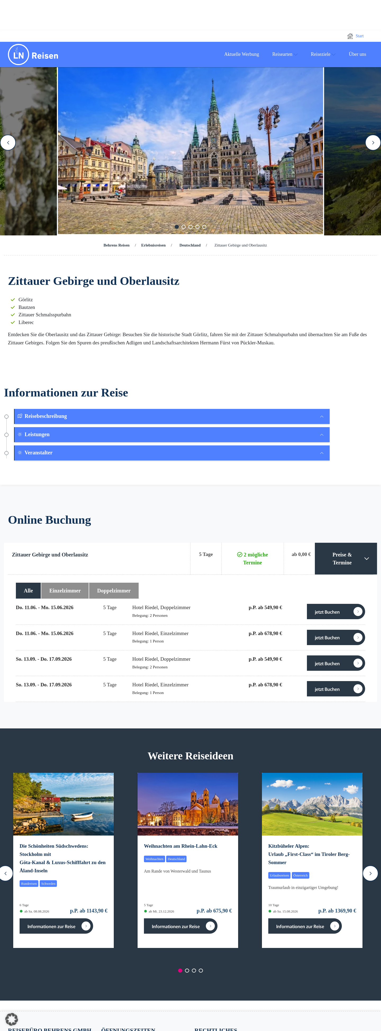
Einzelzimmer (65, 591)
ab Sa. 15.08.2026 (283, 911)
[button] (11, 1019)
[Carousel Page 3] (190, 227)
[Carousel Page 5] (204, 227)
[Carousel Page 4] (197, 227)
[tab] (172, 416)
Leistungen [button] (33, 434)
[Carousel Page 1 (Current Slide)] (177, 227)
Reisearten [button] (285, 54)
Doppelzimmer (114, 591)
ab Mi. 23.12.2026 (159, 911)
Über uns (357, 54)
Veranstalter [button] (35, 452)
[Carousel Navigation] (190, 142)
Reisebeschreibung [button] (42, 416)
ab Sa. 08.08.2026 (34, 911)
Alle (28, 591)
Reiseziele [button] (323, 54)
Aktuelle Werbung (241, 54)
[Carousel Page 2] (184, 227)
